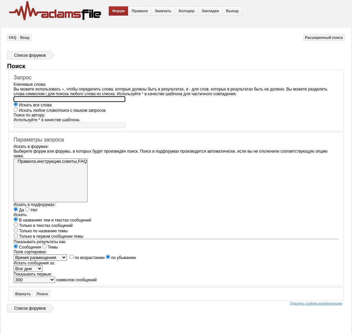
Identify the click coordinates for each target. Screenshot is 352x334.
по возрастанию (87, 257)
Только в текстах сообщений (43, 225)
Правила (140, 11)
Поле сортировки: (30, 252)
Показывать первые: (33, 274)
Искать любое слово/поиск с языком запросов (60, 110)
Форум (118, 11)
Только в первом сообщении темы (48, 236)
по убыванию (121, 257)
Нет (31, 210)
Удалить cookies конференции (316, 303)
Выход (232, 11)
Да (19, 210)
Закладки (210, 11)
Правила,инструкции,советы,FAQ (50, 161)
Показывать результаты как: (40, 241)
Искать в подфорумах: (34, 204)
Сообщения (27, 247)
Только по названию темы (41, 231)
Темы (50, 247)
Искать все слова (33, 105)
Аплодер (186, 11)
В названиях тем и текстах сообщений (52, 220)
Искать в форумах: (31, 146)
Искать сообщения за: (34, 263)
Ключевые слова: (30, 84)
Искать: (21, 214)
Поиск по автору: (29, 115)
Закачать (163, 11)
